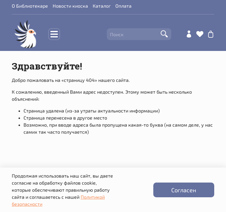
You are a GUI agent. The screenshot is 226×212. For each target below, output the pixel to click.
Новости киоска (70, 6)
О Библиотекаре (30, 6)
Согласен (183, 189)
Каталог (102, 6)
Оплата (123, 6)
